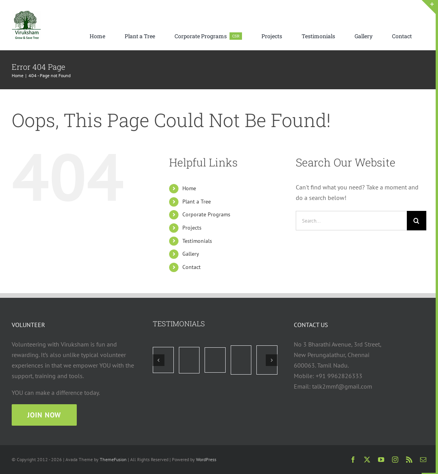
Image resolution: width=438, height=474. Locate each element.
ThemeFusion (113, 459)
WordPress (206, 459)
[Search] (416, 220)
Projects (191, 227)
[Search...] (351, 220)
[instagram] (395, 459)
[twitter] (367, 459)
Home (189, 188)
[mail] (423, 459)
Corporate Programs (206, 214)
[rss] (409, 459)
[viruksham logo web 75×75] (26, 14)
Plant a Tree (196, 201)
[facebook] (353, 459)
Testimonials (197, 240)
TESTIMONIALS (179, 323)
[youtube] (381, 459)
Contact (191, 267)
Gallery (190, 253)
